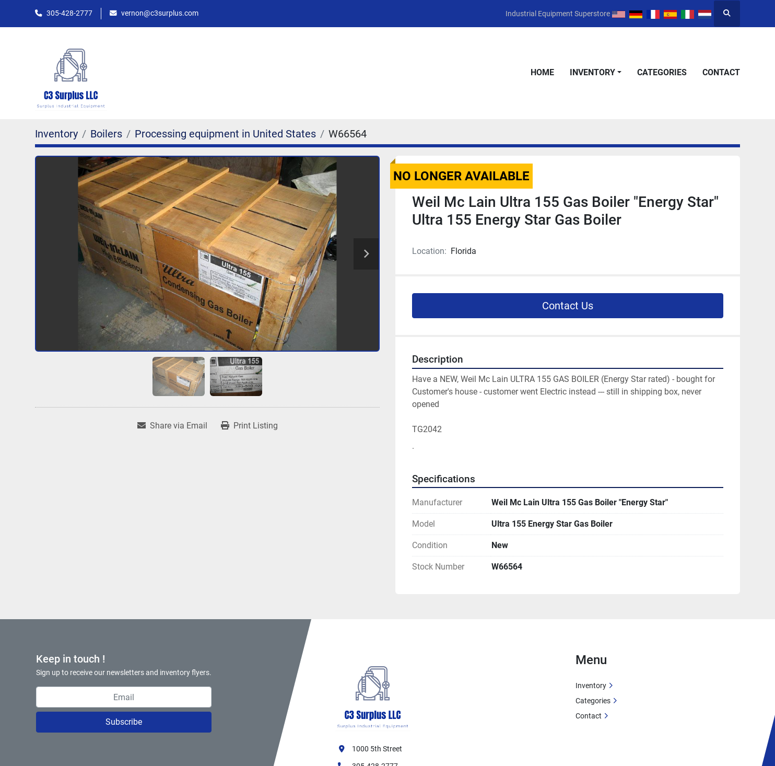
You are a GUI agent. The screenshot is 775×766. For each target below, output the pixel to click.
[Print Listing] (249, 426)
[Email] (124, 697)
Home (542, 72)
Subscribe (123, 722)
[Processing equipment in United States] (225, 133)
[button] (595, 72)
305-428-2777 (69, 13)
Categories (662, 72)
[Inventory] (56, 133)
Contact (721, 72)
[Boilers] (106, 133)
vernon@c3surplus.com (159, 13)
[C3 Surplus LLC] (372, 691)
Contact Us (567, 305)
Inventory (592, 72)
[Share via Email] (172, 426)
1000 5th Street (377, 749)
